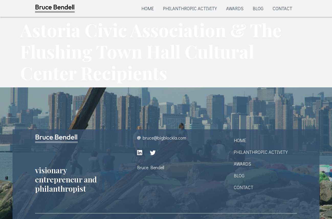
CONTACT (282, 8)
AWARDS (235, 8)
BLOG (258, 8)
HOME (147, 8)
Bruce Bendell (150, 167)
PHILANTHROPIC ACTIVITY (190, 8)
